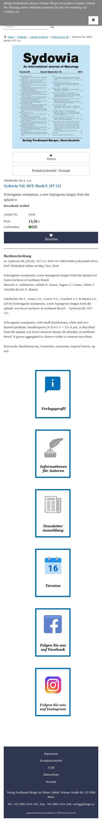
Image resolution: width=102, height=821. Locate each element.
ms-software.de (69, 813)
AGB (51, 767)
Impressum (51, 753)
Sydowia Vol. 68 (60, 37)
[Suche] (26, 26)
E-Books (21, 37)
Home (11, 37)
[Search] (52, 27)
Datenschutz (51, 774)
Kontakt (51, 782)
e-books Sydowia (39, 37)
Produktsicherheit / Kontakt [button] (51, 171)
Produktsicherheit (51, 760)
